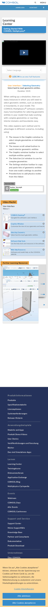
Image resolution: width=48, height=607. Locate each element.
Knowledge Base (15, 532)
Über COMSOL (14, 557)
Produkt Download (16, 545)
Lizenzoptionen (14, 409)
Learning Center (15, 464)
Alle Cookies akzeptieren (24, 603)
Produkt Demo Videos (17, 434)
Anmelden (20, 8)
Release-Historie (15, 418)
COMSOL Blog (14, 481)
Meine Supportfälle (16, 528)
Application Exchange (17, 477)
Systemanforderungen (17, 413)
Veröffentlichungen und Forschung (23, 443)
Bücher (11, 447)
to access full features (24, 76)
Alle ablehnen (24, 595)
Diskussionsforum (16, 473)
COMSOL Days (14, 502)
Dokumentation (15, 541)
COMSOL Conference (17, 511)
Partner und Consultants (18, 536)
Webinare (12, 498)
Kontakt (33, 8)
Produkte (12, 400)
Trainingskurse (14, 468)
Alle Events (13, 507)
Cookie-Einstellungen (24, 589)
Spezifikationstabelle (17, 404)
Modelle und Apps (16, 430)
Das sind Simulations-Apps (19, 452)
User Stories (13, 438)
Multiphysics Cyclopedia (18, 486)
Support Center (14, 523)
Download (14, 190)
